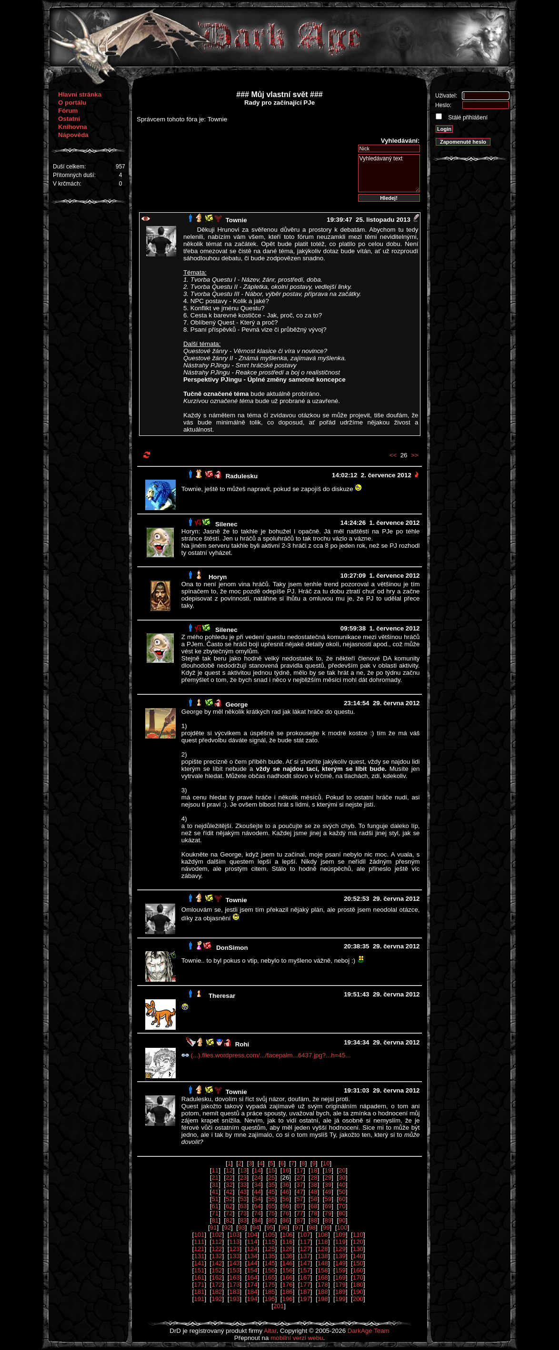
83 (243, 1220)
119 (340, 1241)
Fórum (68, 110)
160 (358, 1270)
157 (305, 1270)
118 (323, 1241)
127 (305, 1248)
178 (323, 1284)
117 (305, 1241)
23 (243, 1177)
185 (269, 1291)
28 (314, 1177)
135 (269, 1256)
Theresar (222, 995)
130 (358, 1248)
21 (215, 1177)
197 (305, 1298)
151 (199, 1270)
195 (269, 1298)
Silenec (226, 524)
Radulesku (242, 476)
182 (216, 1291)
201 (278, 1306)
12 (229, 1170)
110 (358, 1234)
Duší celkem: (69, 166)
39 (327, 1184)
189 (340, 1291)
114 (252, 1241)
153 (234, 1270)
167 (305, 1277)
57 (299, 1198)
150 (358, 1263)
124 (252, 1248)
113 (234, 1241)
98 (312, 1227)
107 (305, 1234)
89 (327, 1220)
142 (216, 1263)
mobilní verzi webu (296, 1337)
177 (305, 1284)
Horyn (218, 577)
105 (269, 1234)
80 (342, 1213)
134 (252, 1256)
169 (340, 1277)
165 (269, 1277)
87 (299, 1220)
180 (358, 1284)
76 (285, 1213)
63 (243, 1206)
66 (285, 1206)
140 (358, 1256)
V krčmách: (67, 183)
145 (269, 1263)
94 (256, 1227)
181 (199, 1291)
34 (257, 1184)
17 (299, 1170)
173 (234, 1284)
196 (287, 1298)
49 (327, 1191)
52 (229, 1198)
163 (234, 1277)
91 (213, 1227)
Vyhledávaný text (389, 173)
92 (227, 1227)
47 (299, 1191)
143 (234, 1263)
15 (271, 1170)
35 (271, 1184)
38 (314, 1184)
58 (314, 1198)
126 (287, 1248)
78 (314, 1213)
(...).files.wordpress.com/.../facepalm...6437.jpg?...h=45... (271, 1055)
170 (358, 1277)
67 (299, 1206)
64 (257, 1206)
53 (243, 1198)
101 (199, 1234)
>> (415, 455)
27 (299, 1177)
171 (199, 1284)
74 (257, 1213)
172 (216, 1284)
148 (323, 1263)
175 (269, 1284)
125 (269, 1248)
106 (287, 1234)
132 (216, 1256)
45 (271, 1191)
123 (234, 1248)
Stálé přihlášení (467, 117)
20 (342, 1170)
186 (287, 1291)
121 (199, 1248)
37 (299, 1184)
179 (340, 1284)
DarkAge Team (368, 1330)
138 (323, 1256)
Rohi (242, 1044)
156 (287, 1270)
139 (340, 1256)
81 (215, 1220)
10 (326, 1163)
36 (285, 1184)
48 (314, 1191)
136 (287, 1256)
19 (327, 1170)
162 (216, 1277)
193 (234, 1298)
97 (297, 1227)
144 (252, 1263)
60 (342, 1198)
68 (314, 1206)
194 (252, 1298)
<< (393, 455)
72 (229, 1213)
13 (243, 1170)
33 (243, 1184)
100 (342, 1227)
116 (287, 1241)
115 (269, 1241)
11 (215, 1170)
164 (252, 1277)
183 (234, 1291)
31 (215, 1184)
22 (229, 1177)
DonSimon (232, 947)
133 (234, 1256)
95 (269, 1227)
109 (340, 1234)
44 (257, 1191)
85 (271, 1220)
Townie (236, 220)
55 (271, 1198)
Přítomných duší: (74, 175)
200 (358, 1298)
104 (252, 1234)
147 (305, 1263)
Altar (270, 1330)
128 (323, 1248)
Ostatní (69, 118)
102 (216, 1234)
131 (199, 1256)
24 (257, 1177)
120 (358, 1241)
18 (314, 1170)
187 (305, 1291)
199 (340, 1298)
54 (257, 1198)
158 (323, 1270)
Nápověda (73, 134)
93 (241, 1227)
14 (257, 1170)
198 (323, 1298)
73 (243, 1213)
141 (199, 1263)
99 (326, 1227)
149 (340, 1263)
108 (323, 1234)
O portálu (72, 102)
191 (199, 1298)
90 (342, 1220)
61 (215, 1206)
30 (342, 1177)
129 (340, 1248)
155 (269, 1270)
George (237, 704)
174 (252, 1284)
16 (285, 1170)
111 (199, 1241)
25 (271, 1177)
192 (216, 1298)
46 (285, 1191)
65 (271, 1206)
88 (314, 1220)
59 (327, 1198)
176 (287, 1284)
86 (285, 1220)
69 (327, 1206)
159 (340, 1270)
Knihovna (72, 126)
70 (342, 1206)
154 (252, 1270)
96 (284, 1227)
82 (229, 1220)
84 (257, 1220)
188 (323, 1291)
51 (215, 1198)
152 (216, 1270)
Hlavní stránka (79, 94)
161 (199, 1277)
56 (285, 1198)
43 (243, 1191)
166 (287, 1277)
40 (342, 1184)
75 (271, 1213)
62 (229, 1206)
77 (299, 1213)
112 (216, 1241)
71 (215, 1213)
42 (229, 1191)
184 (252, 1291)
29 (327, 1177)
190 (358, 1291)
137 (305, 1256)
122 (216, 1248)
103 (234, 1234)
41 (215, 1191)
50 (342, 1191)
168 (323, 1277)
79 (327, 1213)
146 (287, 1263)
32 (229, 1184)
